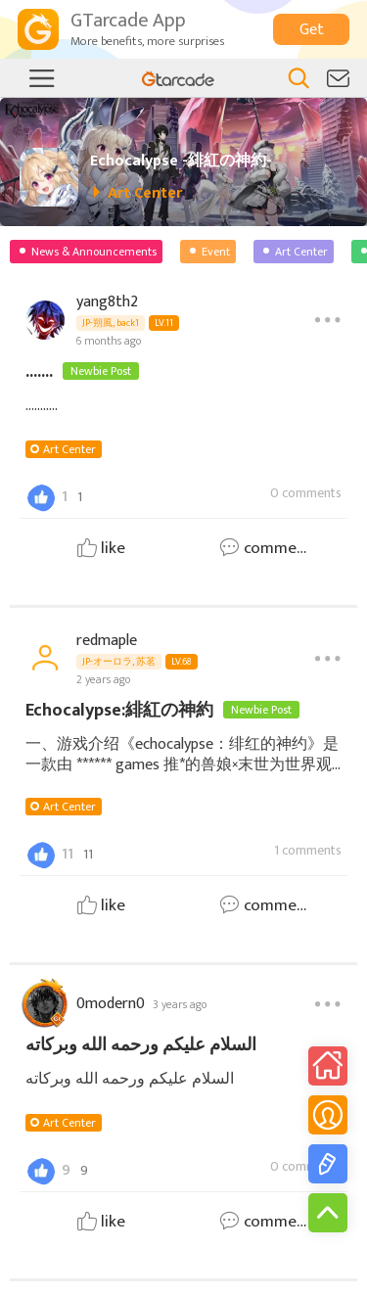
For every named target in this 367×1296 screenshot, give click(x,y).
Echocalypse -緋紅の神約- (181, 161)
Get (311, 30)
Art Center (69, 449)
